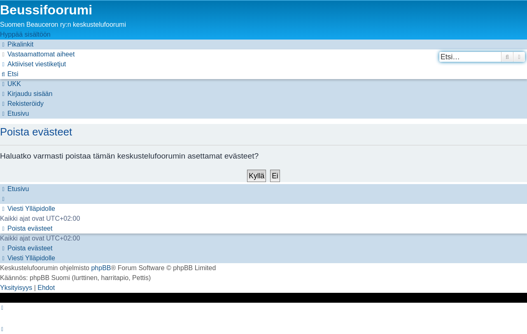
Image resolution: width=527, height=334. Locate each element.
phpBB (101, 267)
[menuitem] (37, 54)
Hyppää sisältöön (25, 34)
